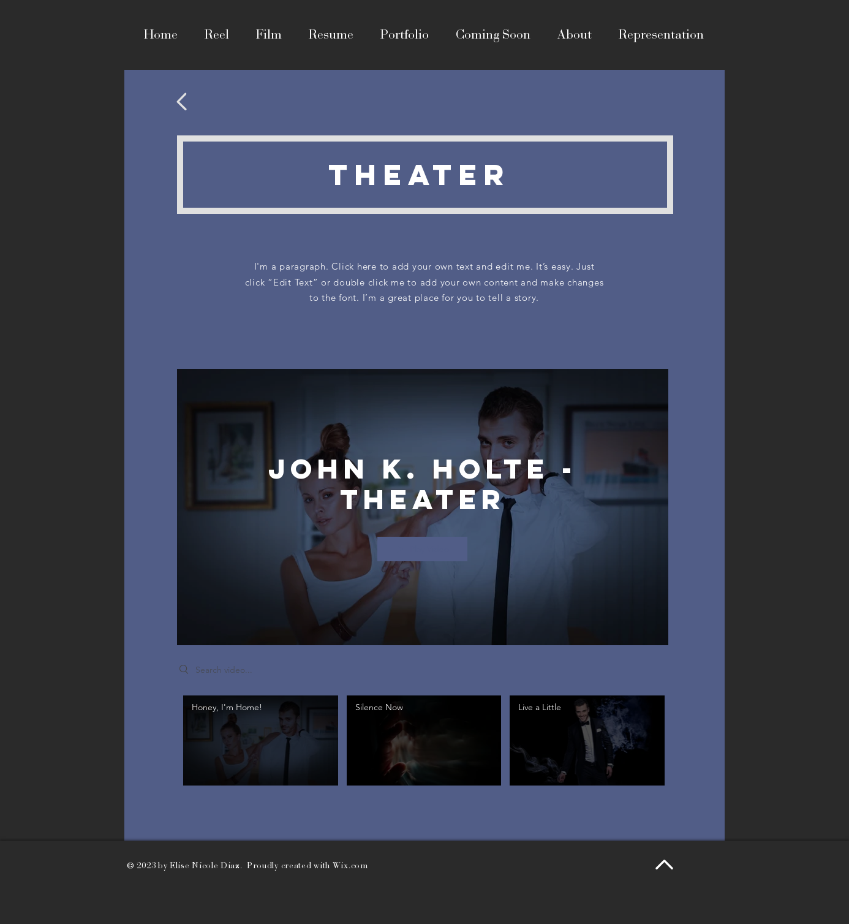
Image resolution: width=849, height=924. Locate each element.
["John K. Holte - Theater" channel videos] (422, 743)
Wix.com (350, 865)
